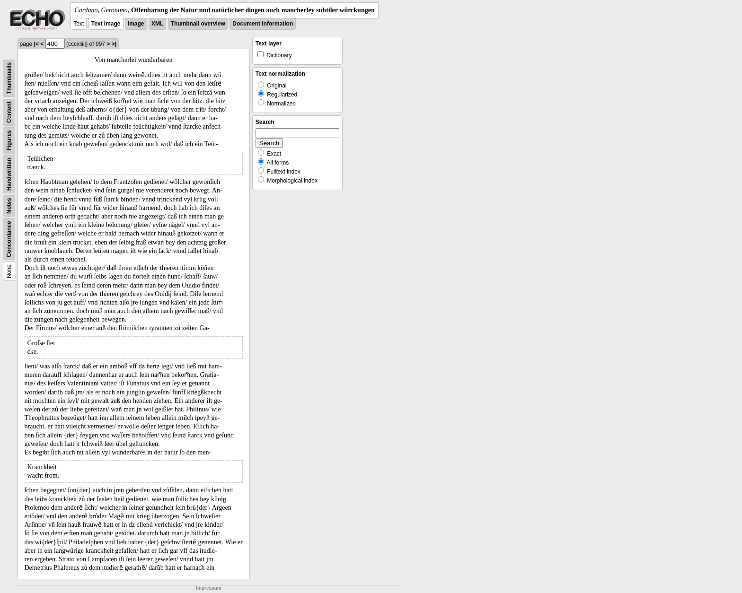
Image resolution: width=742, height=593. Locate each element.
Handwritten (9, 174)
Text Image (106, 23)
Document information (262, 23)
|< (36, 44)
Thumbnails (9, 78)
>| (114, 44)
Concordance (9, 239)
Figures (9, 140)
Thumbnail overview (198, 23)
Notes (9, 206)
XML (157, 23)
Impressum (208, 588)
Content (9, 112)
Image (136, 23)
